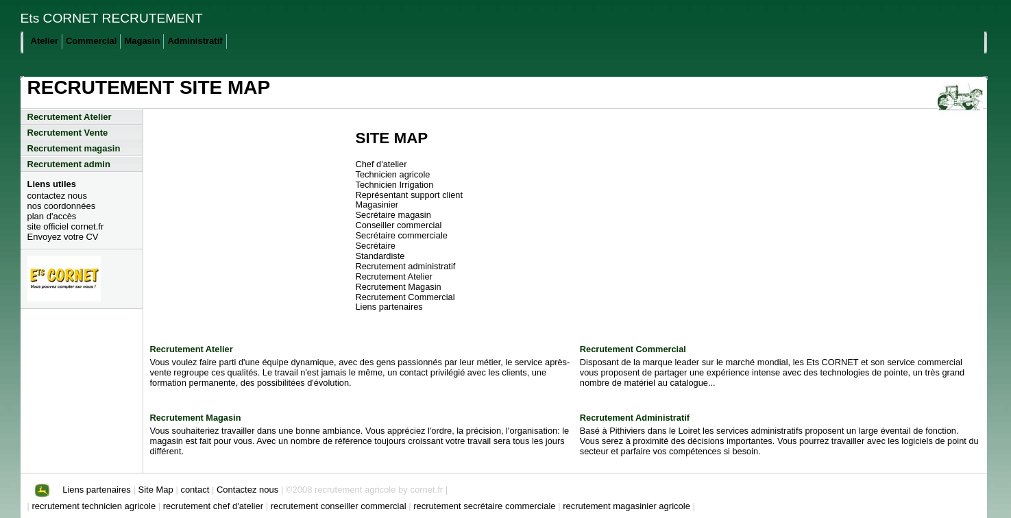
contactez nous (57, 195)
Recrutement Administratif (635, 417)
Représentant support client (409, 195)
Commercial (91, 41)
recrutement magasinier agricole (627, 506)
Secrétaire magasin (393, 215)
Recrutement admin (68, 164)
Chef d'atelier (381, 164)
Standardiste (380, 256)
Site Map (155, 489)
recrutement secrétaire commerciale (485, 506)
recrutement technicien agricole (95, 506)
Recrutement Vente (67, 132)
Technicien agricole (393, 174)
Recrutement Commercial (405, 297)
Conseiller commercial (399, 225)
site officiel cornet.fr (65, 226)
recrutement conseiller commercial (340, 506)
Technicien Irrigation (395, 185)
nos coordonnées (61, 206)
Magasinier (377, 204)
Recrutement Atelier (69, 117)
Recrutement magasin (74, 148)
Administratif (194, 41)
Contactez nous (249, 489)
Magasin (142, 41)
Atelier (44, 41)
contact (194, 489)
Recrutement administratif (406, 266)
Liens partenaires (389, 306)
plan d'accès (52, 216)
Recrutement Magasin (398, 287)
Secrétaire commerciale (402, 235)
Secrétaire (375, 246)
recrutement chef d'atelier (214, 506)
